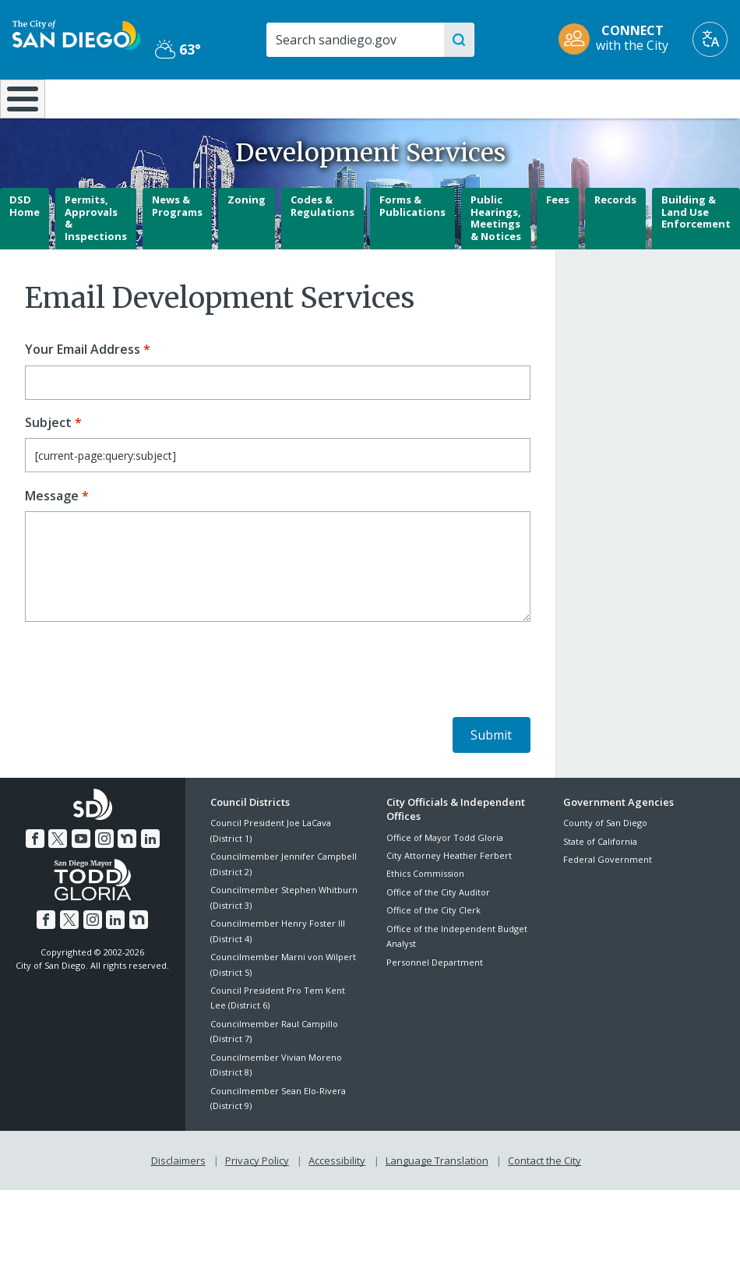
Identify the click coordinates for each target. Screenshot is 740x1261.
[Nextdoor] (127, 879)
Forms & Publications (412, 247)
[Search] (359, 40)
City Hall (678, 97)
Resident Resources (211, 105)
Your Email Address (82, 391)
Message (52, 536)
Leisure (96, 97)
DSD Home (24, 247)
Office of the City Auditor (438, 933)
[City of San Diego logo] (76, 33)
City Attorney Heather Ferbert (449, 896)
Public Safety (556, 97)
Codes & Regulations (322, 247)
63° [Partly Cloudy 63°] (178, 49)
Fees (557, 241)
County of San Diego (605, 864)
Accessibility (336, 1200)
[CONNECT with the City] (618, 39)
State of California (600, 882)
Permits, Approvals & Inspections (96, 259)
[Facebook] (35, 879)
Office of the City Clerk (433, 951)
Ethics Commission (425, 914)
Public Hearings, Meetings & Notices (495, 259)
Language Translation (437, 1200)
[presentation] (143, 713)
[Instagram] (104, 879)
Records (615, 241)
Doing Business (320, 105)
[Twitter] (57, 879)
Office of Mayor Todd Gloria (444, 878)
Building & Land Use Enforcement (696, 253)
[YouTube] (81, 879)
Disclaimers (178, 1200)
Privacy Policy (257, 1200)
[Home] (19, 119)
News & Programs (177, 247)
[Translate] (710, 39)
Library (434, 97)
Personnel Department (434, 1002)
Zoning (246, 241)
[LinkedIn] (150, 879)
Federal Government (607, 900)
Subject (48, 464)
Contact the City (544, 1200)
